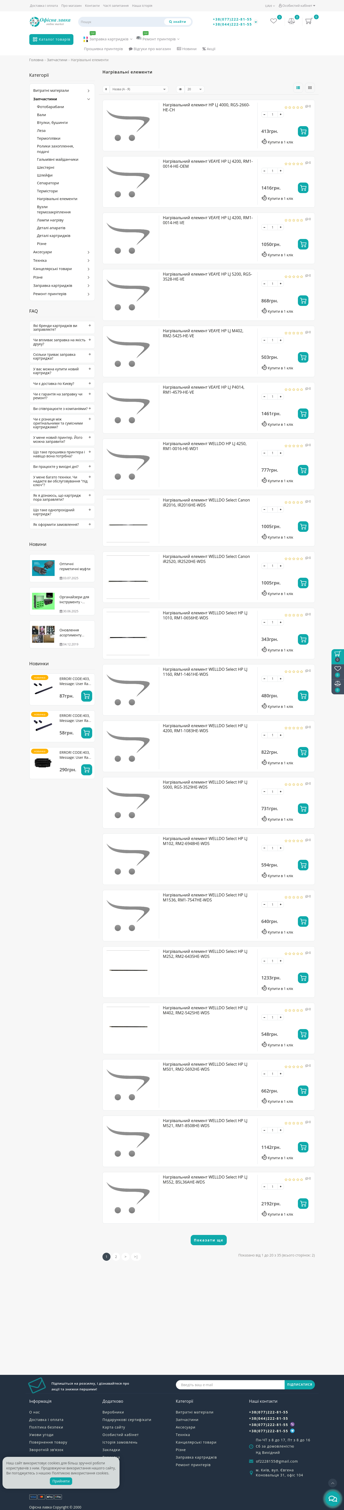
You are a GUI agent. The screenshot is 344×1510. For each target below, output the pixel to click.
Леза (41, 130)
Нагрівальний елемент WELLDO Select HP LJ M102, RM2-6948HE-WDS (205, 841)
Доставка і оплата (44, 5)
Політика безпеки (46, 1427)
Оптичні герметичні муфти (75, 566)
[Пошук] (177, 21)
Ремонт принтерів (158, 37)
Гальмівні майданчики (57, 159)
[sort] (139, 89)
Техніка (40, 260)
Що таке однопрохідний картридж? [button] (62, 512)
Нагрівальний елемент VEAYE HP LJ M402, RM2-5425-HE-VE (203, 333)
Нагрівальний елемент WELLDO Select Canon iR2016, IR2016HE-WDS (206, 502)
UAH (270, 6)
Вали (41, 114)
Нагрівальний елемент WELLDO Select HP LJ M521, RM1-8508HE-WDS (205, 1123)
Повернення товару (48, 1442)
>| (136, 1256)
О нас (34, 1412)
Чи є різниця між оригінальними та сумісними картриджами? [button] (62, 423)
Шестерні (45, 167)
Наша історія (142, 5)
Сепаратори (48, 182)
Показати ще (208, 1240)
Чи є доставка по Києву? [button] (62, 383)
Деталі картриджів (53, 235)
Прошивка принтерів (103, 48)
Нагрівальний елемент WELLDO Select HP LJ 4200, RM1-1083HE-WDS (205, 728)
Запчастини (45, 98)
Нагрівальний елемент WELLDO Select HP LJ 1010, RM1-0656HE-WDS (205, 615)
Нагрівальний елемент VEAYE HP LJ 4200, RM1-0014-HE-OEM (208, 163)
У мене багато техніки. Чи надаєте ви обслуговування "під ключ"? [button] (62, 481)
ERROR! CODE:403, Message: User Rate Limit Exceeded (76, 683)
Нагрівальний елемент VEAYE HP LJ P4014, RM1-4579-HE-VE (204, 389)
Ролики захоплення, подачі (55, 148)
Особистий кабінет (297, 5)
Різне (42, 243)
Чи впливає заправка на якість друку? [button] (62, 342)
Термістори (47, 190)
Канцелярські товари (52, 268)
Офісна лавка (40, 1507)
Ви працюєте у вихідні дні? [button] (62, 466)
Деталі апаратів (51, 227)
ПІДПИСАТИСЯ (299, 1384)
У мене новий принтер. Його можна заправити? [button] (62, 439)
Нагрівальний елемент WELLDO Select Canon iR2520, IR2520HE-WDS (206, 559)
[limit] (194, 89)
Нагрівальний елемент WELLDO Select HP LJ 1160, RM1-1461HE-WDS (205, 671)
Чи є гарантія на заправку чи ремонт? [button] (62, 396)
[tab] (62, 327)
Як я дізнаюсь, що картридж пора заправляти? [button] (62, 497)
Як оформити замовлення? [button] (62, 524)
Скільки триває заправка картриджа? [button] (62, 356)
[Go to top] (332, 1483)
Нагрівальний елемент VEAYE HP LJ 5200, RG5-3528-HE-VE (207, 276)
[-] (264, 114)
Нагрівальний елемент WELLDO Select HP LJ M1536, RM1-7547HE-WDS (205, 897)
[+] (281, 114)
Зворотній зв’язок (46, 1449)
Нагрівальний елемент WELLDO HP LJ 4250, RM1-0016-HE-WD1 (205, 446)
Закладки (111, 1449)
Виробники (113, 1412)
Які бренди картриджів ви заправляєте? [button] (62, 327)
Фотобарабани (50, 106)
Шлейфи (45, 175)
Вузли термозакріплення (54, 209)
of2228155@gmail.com (277, 1461)
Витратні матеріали (51, 90)
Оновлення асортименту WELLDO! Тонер (73, 635)
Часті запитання (116, 5)
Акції (208, 48)
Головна (36, 59)
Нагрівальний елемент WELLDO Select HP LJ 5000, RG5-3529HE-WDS (205, 784)
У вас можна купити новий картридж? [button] (62, 371)
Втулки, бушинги (52, 122)
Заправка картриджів (108, 38)
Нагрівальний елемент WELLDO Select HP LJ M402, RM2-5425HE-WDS (205, 1010)
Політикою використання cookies (80, 1473)
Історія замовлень (120, 1442)
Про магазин (71, 5)
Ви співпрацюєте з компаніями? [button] (62, 408)
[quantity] (273, 114)
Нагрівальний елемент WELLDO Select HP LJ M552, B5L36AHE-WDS (205, 1179)
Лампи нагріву (50, 219)
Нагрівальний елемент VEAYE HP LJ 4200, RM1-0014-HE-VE (208, 220)
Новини (186, 48)
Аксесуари (42, 251)
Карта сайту (113, 1427)
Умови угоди (41, 1434)
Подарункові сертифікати (126, 1419)
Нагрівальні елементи (57, 198)
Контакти (92, 5)
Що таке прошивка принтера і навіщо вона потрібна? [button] (62, 454)
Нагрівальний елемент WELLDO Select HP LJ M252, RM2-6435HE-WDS (205, 954)
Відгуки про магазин (150, 48)
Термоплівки (48, 138)
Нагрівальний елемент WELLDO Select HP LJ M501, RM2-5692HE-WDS (205, 1066)
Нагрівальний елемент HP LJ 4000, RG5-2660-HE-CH (206, 107)
